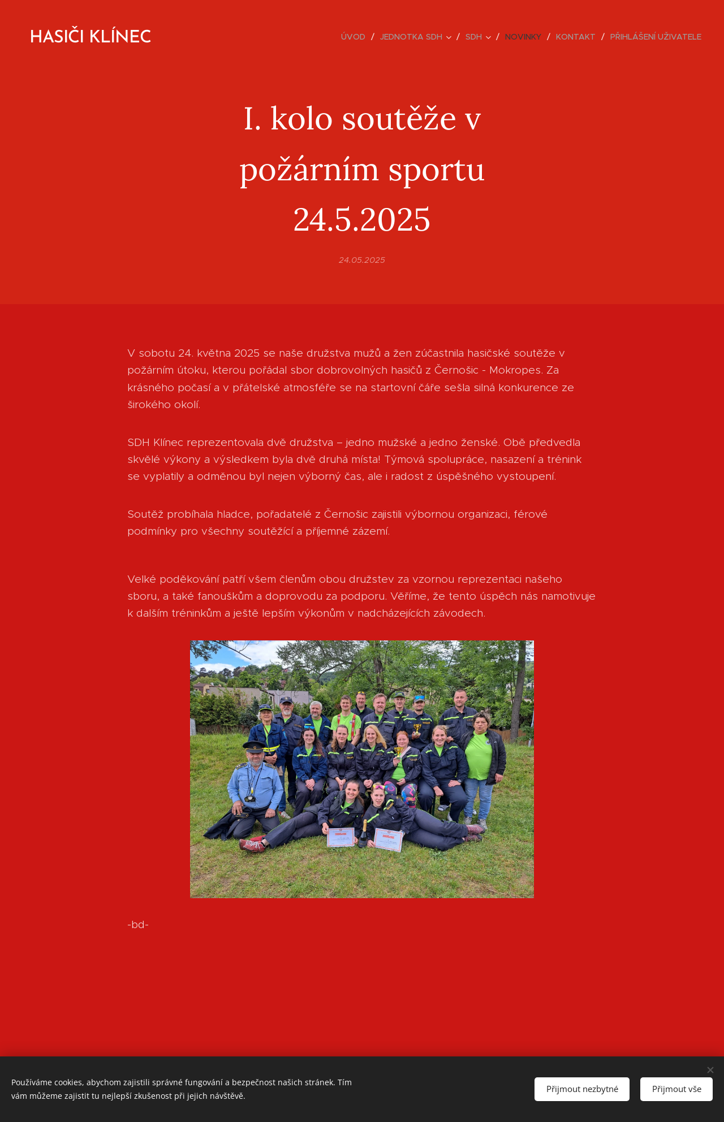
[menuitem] (356, 37)
